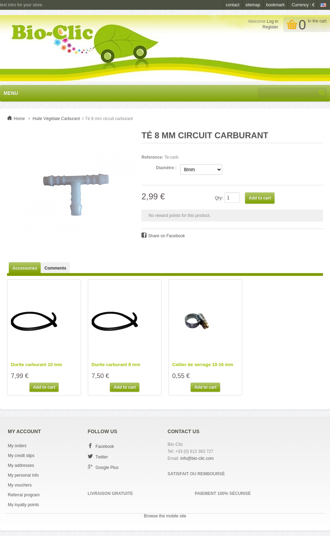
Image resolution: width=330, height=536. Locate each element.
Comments (55, 268)
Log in (272, 21)
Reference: (152, 157)
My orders (17, 445)
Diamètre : (166, 167)
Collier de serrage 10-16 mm (202, 364)
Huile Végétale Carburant (56, 118)
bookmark (275, 4)
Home (19, 118)
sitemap (252, 4)
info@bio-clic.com (197, 458)
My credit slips (21, 455)
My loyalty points (23, 504)
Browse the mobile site (165, 516)
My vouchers (20, 485)
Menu (11, 93)
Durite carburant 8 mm (116, 364)
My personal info (23, 475)
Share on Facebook (166, 235)
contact (232, 4)
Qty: (219, 198)
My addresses (21, 465)
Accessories (24, 268)
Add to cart (44, 387)
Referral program (24, 494)
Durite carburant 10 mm (36, 364)
